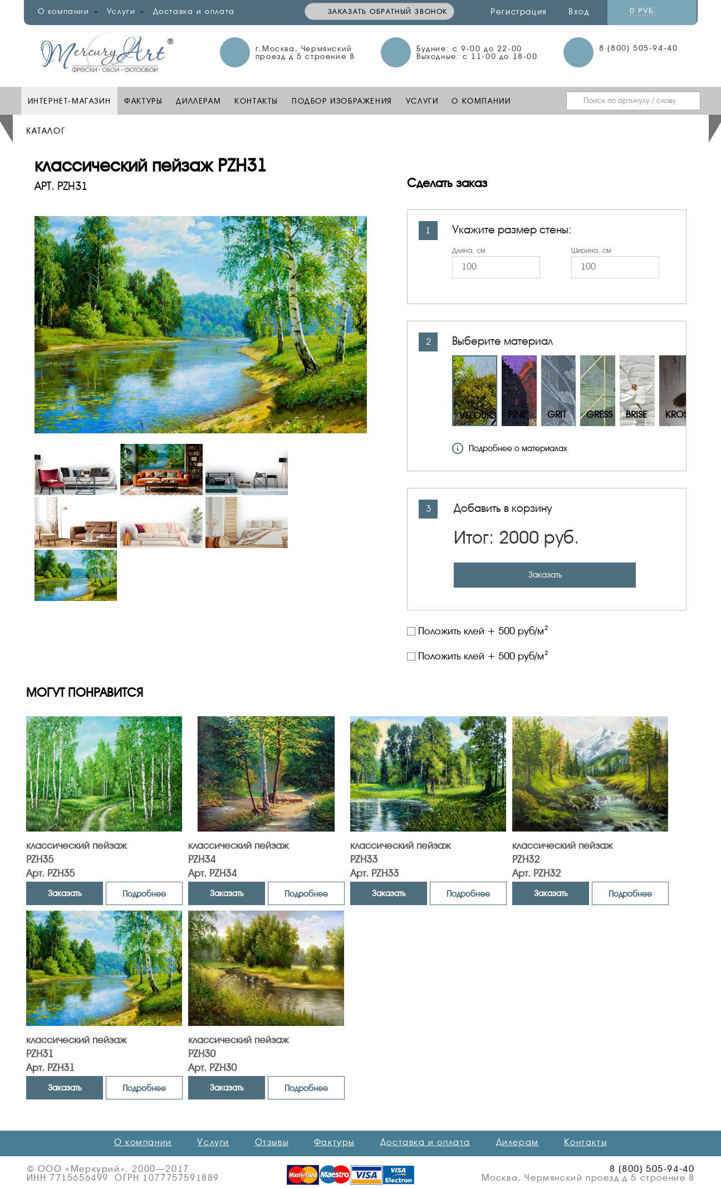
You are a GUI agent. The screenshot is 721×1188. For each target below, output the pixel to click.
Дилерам (517, 1142)
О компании (481, 100)
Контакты (256, 100)
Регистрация (519, 12)
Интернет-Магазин (69, 100)
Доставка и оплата (194, 11)
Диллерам (198, 100)
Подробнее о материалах (509, 448)
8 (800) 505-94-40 (638, 47)
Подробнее (144, 894)
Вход (578, 12)
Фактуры (143, 100)
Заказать (545, 575)
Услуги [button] (125, 11)
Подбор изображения (342, 100)
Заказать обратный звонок (388, 11)
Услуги (422, 100)
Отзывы (272, 1142)
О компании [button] (68, 11)
